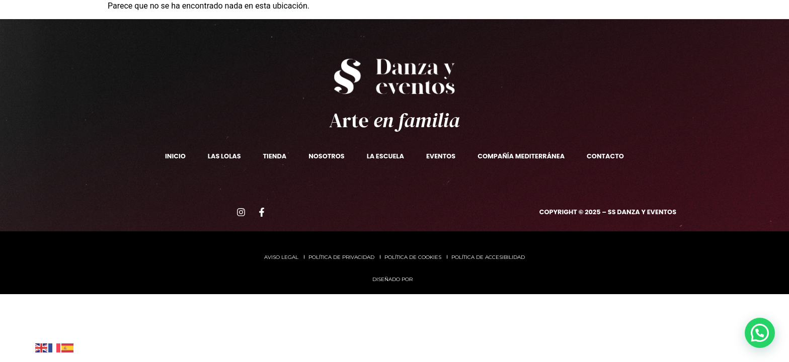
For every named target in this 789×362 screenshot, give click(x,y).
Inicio (175, 156)
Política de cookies (412, 257)
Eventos (453, 32)
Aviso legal (281, 257)
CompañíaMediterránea (512, 32)
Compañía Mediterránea (521, 156)
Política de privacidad (341, 257)
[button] (760, 333)
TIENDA (345, 32)
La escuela (235, 32)
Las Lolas (296, 32)
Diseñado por (393, 279)
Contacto (615, 32)
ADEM (567, 32)
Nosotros (173, 32)
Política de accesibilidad (488, 257)
